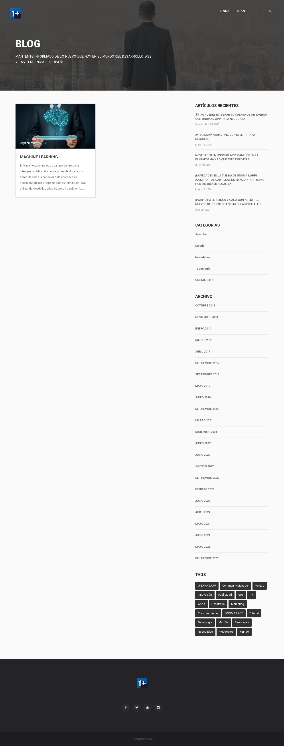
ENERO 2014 (203, 328)
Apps (201, 604)
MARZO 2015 (203, 340)
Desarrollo (218, 604)
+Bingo (244, 631)
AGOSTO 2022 (204, 466)
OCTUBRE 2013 (205, 305)
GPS (241, 594)
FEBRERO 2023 (204, 489)
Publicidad (225, 594)
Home (224, 11)
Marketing (237, 604)
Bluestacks (242, 622)
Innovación (205, 594)
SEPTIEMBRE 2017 (207, 363)
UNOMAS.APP (204, 280)
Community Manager (235, 585)
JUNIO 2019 (203, 397)
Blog (241, 11)
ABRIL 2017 (202, 351)
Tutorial (254, 613)
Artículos (201, 234)
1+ (251, 594)
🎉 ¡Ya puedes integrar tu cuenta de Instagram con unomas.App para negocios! (231, 116)
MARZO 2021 (203, 420)
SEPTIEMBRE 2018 (207, 374)
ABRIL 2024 (202, 512)
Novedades (203, 257)
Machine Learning (39, 157)
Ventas (259, 585)
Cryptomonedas (208, 613)
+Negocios (226, 631)
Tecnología (202, 268)
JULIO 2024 (202, 535)
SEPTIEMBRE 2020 (207, 409)
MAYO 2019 (202, 386)
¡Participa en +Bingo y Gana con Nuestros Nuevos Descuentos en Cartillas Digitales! (228, 202)
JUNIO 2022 (203, 443)
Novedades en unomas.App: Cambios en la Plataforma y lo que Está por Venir (226, 157)
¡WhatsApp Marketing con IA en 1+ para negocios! (225, 137)
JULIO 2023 (202, 500)
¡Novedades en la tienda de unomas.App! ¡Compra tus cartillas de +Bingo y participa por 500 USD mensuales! (229, 180)
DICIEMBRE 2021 (206, 432)
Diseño (200, 245)
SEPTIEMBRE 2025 (207, 558)
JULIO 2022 (202, 454)
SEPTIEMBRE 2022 (207, 477)
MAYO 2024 (202, 523)
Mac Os (223, 622)
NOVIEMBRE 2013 (206, 317)
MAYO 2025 (202, 546)
